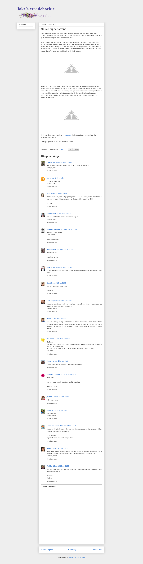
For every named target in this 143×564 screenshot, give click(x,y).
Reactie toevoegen (49, 486)
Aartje (49, 448)
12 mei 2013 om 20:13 (65, 249)
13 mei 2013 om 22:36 (61, 466)
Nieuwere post (47, 550)
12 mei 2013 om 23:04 (59, 319)
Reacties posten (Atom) (77, 557)
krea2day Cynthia (53, 374)
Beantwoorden (52, 171)
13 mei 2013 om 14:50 (68, 426)
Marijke (49, 466)
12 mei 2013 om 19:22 (64, 162)
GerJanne (50, 339)
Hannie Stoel (51, 249)
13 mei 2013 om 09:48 (61, 397)
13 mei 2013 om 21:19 (59, 448)
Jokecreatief (51, 214)
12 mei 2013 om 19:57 (64, 214)
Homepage (72, 550)
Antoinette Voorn (53, 426)
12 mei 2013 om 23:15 (62, 339)
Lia (48, 178)
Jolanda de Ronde (53, 229)
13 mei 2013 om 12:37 (59, 410)
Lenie (49, 410)
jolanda (49, 397)
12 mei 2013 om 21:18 (64, 267)
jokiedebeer (51, 162)
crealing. (68, 135)
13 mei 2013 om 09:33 (68, 374)
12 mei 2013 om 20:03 (69, 229)
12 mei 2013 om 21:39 (58, 283)
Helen (49, 319)
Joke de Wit (51, 267)
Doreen (49, 361)
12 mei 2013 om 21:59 (64, 301)
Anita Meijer (51, 301)
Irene (48, 194)
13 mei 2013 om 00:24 (60, 361)
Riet (48, 283)
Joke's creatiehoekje (36, 8)
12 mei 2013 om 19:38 (57, 178)
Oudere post (97, 550)
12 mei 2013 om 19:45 (59, 194)
